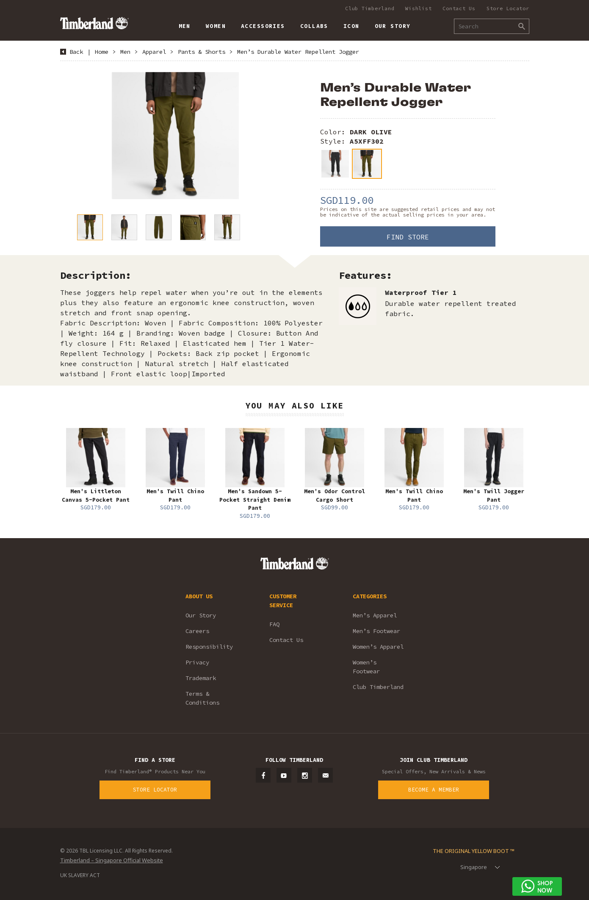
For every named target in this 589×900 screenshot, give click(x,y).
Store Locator (508, 8)
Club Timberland (369, 8)
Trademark (200, 678)
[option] (175, 135)
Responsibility (209, 646)
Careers (197, 631)
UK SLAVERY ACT (80, 875)
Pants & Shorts (201, 52)
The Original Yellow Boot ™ (473, 851)
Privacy (197, 662)
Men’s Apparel (375, 615)
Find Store (408, 237)
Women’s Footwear (366, 666)
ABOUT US (199, 596)
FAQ (274, 624)
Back (76, 52)
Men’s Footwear (376, 631)
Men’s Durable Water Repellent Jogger (298, 52)
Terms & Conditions (202, 698)
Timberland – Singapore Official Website (111, 860)
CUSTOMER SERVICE (282, 600)
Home (101, 52)
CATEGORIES (370, 596)
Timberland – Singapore (94, 23)
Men (125, 52)
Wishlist (418, 8)
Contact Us (459, 8)
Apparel (154, 52)
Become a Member (433, 789)
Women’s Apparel (378, 646)
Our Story (200, 615)
